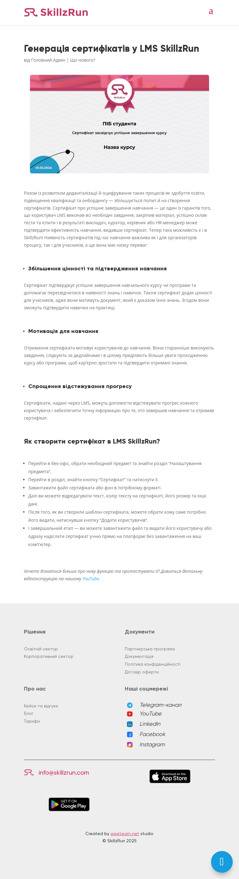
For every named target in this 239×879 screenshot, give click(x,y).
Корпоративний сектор (48, 656)
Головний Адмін (48, 60)
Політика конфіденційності (152, 664)
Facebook (152, 734)
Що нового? (82, 60)
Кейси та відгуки (41, 705)
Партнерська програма (150, 648)
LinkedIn (149, 723)
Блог (29, 713)
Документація (139, 656)
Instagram (152, 744)
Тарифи (32, 721)
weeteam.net (124, 833)
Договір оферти (142, 671)
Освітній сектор (41, 648)
